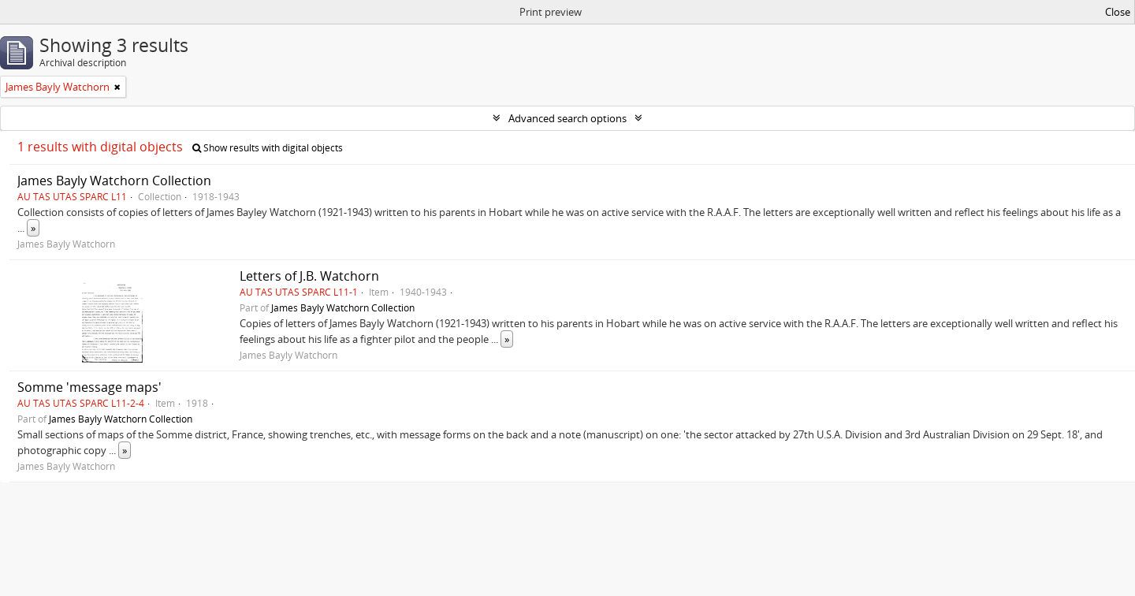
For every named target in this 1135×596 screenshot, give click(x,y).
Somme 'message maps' (89, 387)
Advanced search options (567, 118)
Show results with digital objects (267, 148)
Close (1117, 12)
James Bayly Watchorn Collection (114, 180)
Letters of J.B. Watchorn (309, 276)
